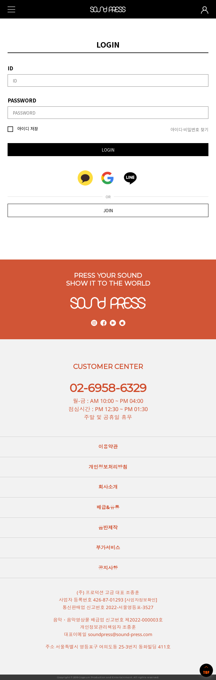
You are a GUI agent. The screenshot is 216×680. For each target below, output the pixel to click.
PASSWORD (22, 100)
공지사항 (108, 567)
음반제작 (108, 527)
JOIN (108, 210)
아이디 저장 (23, 129)
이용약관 (108, 446)
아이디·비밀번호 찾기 (189, 129)
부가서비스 (108, 547)
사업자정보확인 (141, 600)
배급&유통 (108, 507)
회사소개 (108, 487)
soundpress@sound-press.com (120, 634)
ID (10, 68)
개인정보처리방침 (108, 467)
